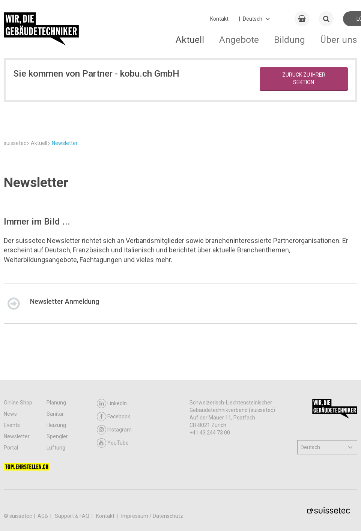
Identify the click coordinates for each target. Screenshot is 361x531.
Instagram (114, 512)
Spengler (57, 519)
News (10, 496)
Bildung (289, 39)
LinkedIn (112, 486)
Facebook (113, 499)
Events (12, 508)
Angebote (239, 39)
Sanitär (55, 496)
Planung (56, 485)
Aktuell (190, 39)
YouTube (113, 525)
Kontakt (219, 19)
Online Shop (18, 485)
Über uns (338, 39)
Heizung (56, 508)
